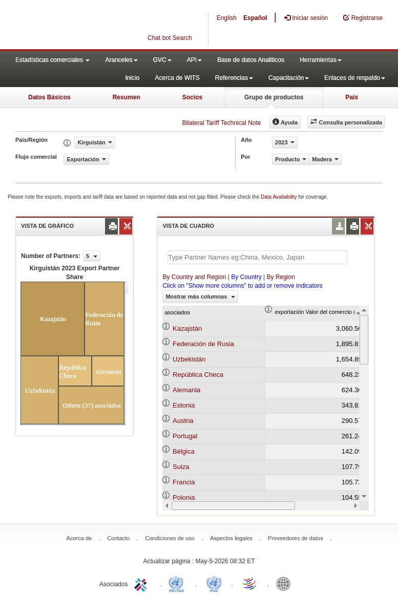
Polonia (184, 497)
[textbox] (257, 257)
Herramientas (321, 59)
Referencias (234, 77)
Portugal (185, 436)
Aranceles (121, 59)
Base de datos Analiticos (250, 59)
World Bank (286, 583)
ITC (142, 583)
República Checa (198, 374)
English (227, 18)
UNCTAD (178, 583)
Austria (183, 420)
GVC (162, 59)
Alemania (186, 390)
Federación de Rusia (203, 344)
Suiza (181, 467)
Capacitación (288, 77)
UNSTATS (214, 583)
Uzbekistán (189, 359)
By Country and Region (194, 277)
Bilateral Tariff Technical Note (221, 122)
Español (255, 18)
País (351, 97)
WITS (102, 25)
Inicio (132, 77)
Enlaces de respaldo (354, 77)
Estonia (184, 405)
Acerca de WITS (177, 77)
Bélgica (184, 451)
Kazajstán (187, 328)
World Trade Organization (250, 583)
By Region (280, 277)
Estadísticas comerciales (52, 59)
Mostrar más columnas (200, 296)
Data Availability (279, 197)
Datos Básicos (49, 97)
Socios (192, 97)
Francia (184, 482)
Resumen (126, 97)
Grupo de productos (273, 97)
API (194, 59)
